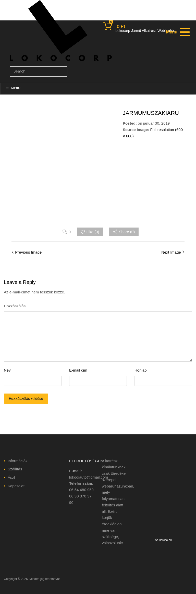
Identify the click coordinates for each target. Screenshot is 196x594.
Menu (12, 88)
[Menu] (177, 32)
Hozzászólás (15, 306)
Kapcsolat (16, 486)
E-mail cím (78, 370)
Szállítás (15, 469)
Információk (18, 461)
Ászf (11, 477)
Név (7, 370)
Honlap (140, 370)
